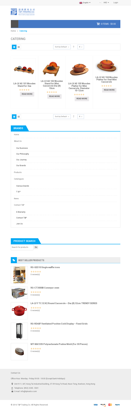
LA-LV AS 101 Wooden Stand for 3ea (24, 84)
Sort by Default (61, 47)
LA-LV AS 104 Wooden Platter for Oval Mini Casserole (107, 79)
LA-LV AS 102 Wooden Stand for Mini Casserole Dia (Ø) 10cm (52, 84)
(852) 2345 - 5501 (31, 388)
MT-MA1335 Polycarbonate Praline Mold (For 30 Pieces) (59, 344)
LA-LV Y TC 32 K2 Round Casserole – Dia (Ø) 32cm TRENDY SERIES (64, 303)
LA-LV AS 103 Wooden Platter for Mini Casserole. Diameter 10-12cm (79, 87)
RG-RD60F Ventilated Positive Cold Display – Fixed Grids (59, 324)
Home (13, 31)
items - (108, 24)
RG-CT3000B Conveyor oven (45, 288)
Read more (27, 94)
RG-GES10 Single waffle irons (45, 267)
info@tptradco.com (29, 391)
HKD (105, 3)
